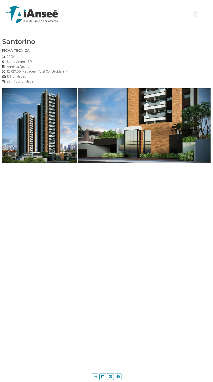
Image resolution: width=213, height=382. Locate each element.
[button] (195, 14)
